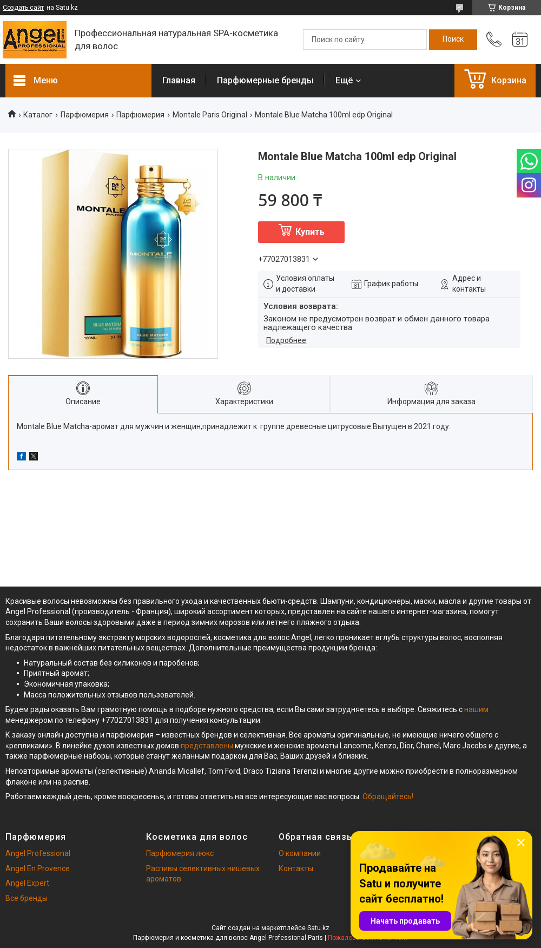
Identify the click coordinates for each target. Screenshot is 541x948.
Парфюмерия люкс (180, 853)
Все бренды (26, 898)
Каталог (37, 114)
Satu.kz (318, 928)
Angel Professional (37, 853)
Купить (310, 232)
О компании (300, 853)
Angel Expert (27, 883)
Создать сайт (23, 7)
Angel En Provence (37, 868)
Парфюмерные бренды (265, 80)
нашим (476, 709)
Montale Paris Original (210, 114)
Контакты (296, 868)
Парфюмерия (85, 114)
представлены (207, 745)
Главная (178, 80)
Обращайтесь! (387, 796)
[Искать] (453, 39)
